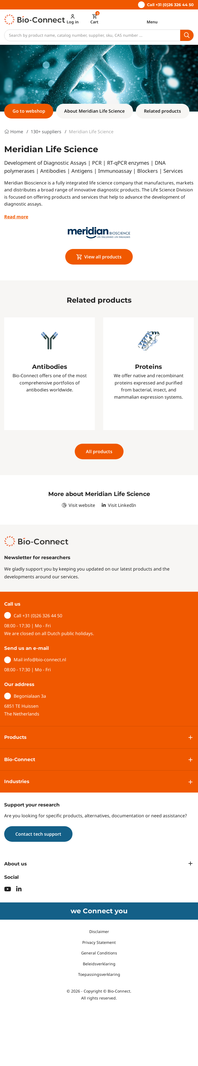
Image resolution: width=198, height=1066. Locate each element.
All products (99, 451)
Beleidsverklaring (99, 963)
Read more (16, 217)
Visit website (78, 505)
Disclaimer (99, 931)
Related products (162, 111)
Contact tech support (38, 834)
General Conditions (99, 953)
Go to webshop (29, 111)
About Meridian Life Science (94, 111)
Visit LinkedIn (119, 505)
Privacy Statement (99, 942)
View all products (99, 257)
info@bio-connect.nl (45, 660)
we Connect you (99, 911)
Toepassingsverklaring (99, 974)
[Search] (92, 35)
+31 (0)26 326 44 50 (42, 616)
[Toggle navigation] (152, 19)
